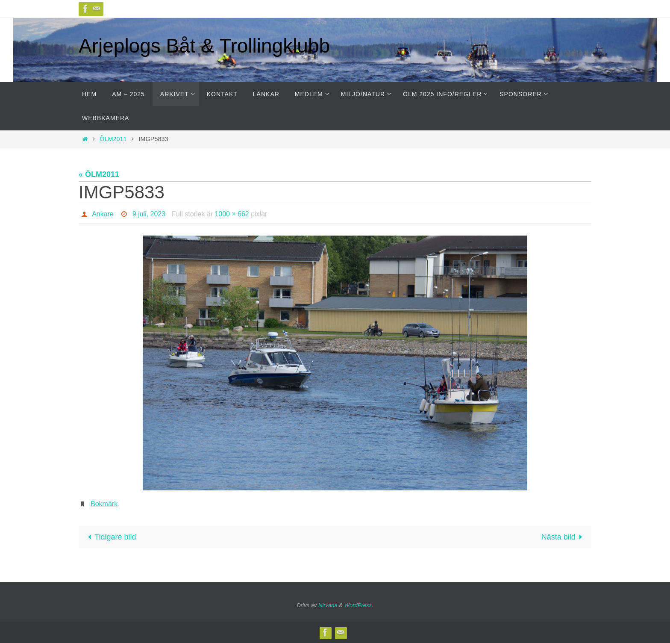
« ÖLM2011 (99, 174)
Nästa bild (563, 537)
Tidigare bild (110, 537)
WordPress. (358, 605)
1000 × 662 (232, 214)
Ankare (103, 214)
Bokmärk (104, 503)
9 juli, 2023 (148, 214)
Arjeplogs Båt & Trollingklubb (204, 46)
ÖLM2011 (113, 139)
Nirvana (328, 605)
